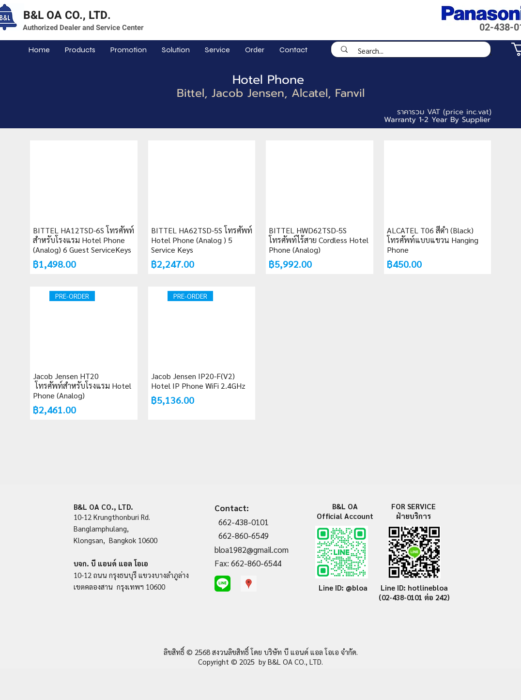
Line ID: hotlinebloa (414, 587)
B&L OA (345, 506)
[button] (80, 49)
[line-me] (222, 584)
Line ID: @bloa (343, 587)
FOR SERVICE (413, 506)
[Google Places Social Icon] (249, 584)
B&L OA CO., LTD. (67, 15)
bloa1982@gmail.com (252, 549)
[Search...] (414, 51)
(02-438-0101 (401, 597)
